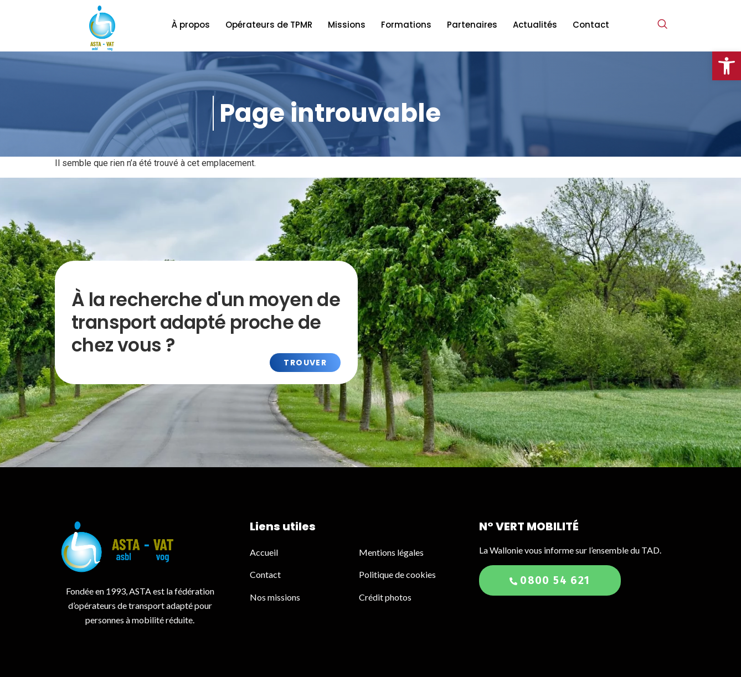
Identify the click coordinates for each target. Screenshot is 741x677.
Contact (591, 24)
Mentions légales (391, 552)
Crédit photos (385, 597)
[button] (726, 65)
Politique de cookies (397, 574)
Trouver (305, 362)
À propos (191, 24)
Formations (406, 24)
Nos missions (275, 597)
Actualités (535, 24)
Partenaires (472, 24)
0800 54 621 (550, 580)
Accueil (265, 552)
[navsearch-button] (662, 25)
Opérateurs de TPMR (268, 24)
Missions (347, 24)
